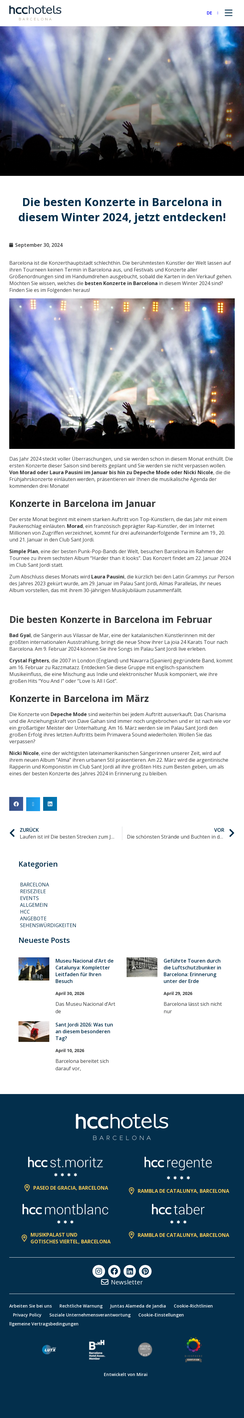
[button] (16, 804)
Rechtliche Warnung (82, 1306)
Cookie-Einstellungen (165, 1315)
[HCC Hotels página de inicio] (35, 13)
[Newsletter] (104, 1282)
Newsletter (127, 1282)
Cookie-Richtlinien (198, 1306)
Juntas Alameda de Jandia (141, 1306)
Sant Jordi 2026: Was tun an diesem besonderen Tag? (84, 1031)
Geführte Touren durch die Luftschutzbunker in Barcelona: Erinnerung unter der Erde (192, 971)
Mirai (142, 1374)
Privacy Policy (28, 1315)
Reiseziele (33, 891)
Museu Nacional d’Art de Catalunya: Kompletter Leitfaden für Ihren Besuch (84, 971)
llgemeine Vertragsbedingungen (44, 1324)
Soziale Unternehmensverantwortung (92, 1315)
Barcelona (34, 884)
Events (29, 898)
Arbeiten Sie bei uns (30, 1306)
